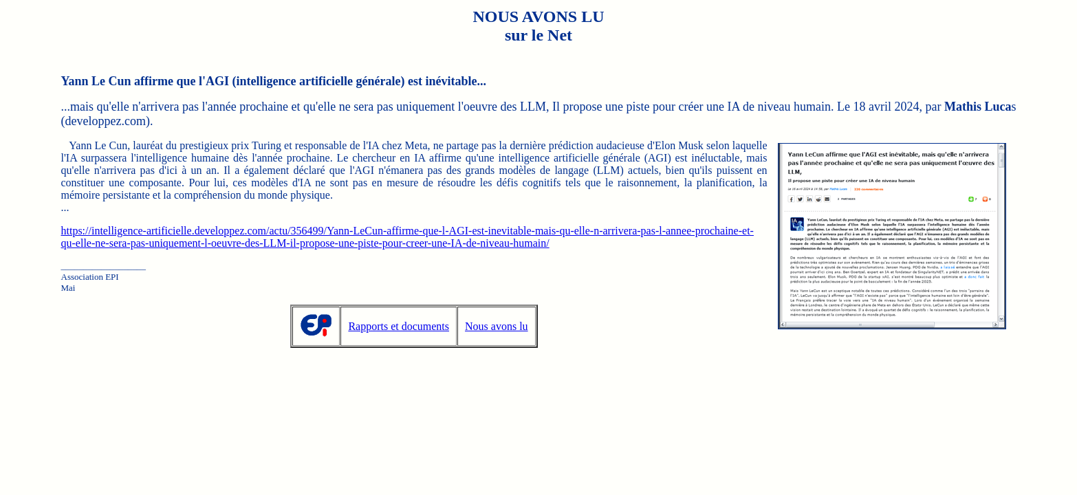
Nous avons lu (496, 326)
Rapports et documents (398, 326)
